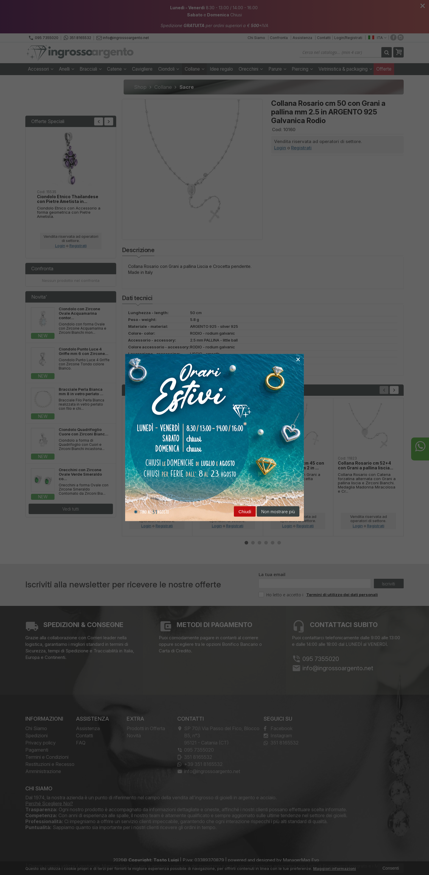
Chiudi (244, 511)
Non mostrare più (278, 511)
